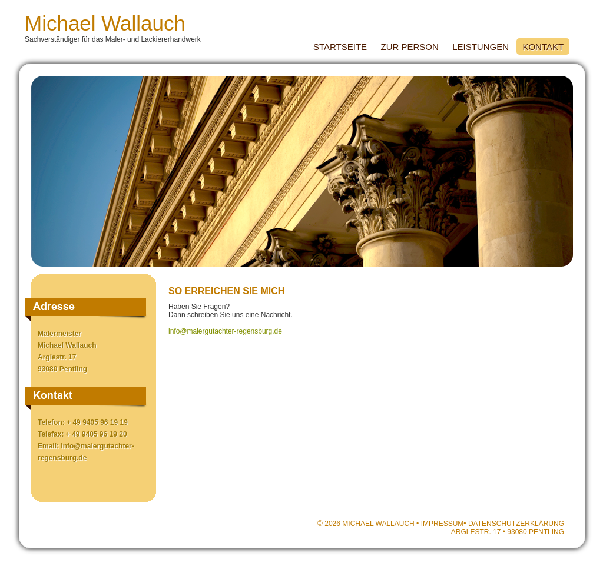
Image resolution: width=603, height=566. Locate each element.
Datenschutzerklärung (516, 524)
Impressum (442, 524)
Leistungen (480, 47)
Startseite (340, 47)
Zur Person (409, 47)
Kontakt (543, 47)
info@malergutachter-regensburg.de (225, 331)
